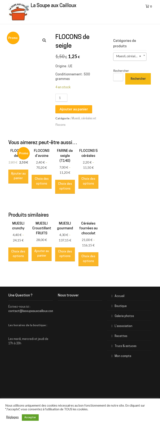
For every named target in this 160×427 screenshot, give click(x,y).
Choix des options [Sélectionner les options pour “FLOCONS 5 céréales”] (88, 181)
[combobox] (129, 56)
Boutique (121, 306)
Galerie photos (124, 316)
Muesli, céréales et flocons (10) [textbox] (130, 56)
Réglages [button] (12, 417)
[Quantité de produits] (61, 98)
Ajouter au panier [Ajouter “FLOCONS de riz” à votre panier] (18, 176)
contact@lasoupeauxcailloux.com (31, 311)
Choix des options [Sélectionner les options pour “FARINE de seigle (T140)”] (65, 186)
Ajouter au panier (74, 109)
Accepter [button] (30, 417)
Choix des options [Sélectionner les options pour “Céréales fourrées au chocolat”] (88, 259)
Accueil (119, 296)
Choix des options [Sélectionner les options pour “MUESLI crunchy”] (18, 254)
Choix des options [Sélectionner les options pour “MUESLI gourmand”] (65, 254)
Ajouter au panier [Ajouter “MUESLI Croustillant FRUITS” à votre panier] (41, 254)
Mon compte (123, 356)
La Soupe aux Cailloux (53, 6)
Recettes (121, 336)
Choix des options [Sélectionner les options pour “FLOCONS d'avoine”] (42, 181)
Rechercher (121, 70)
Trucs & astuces (125, 346)
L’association (123, 326)
